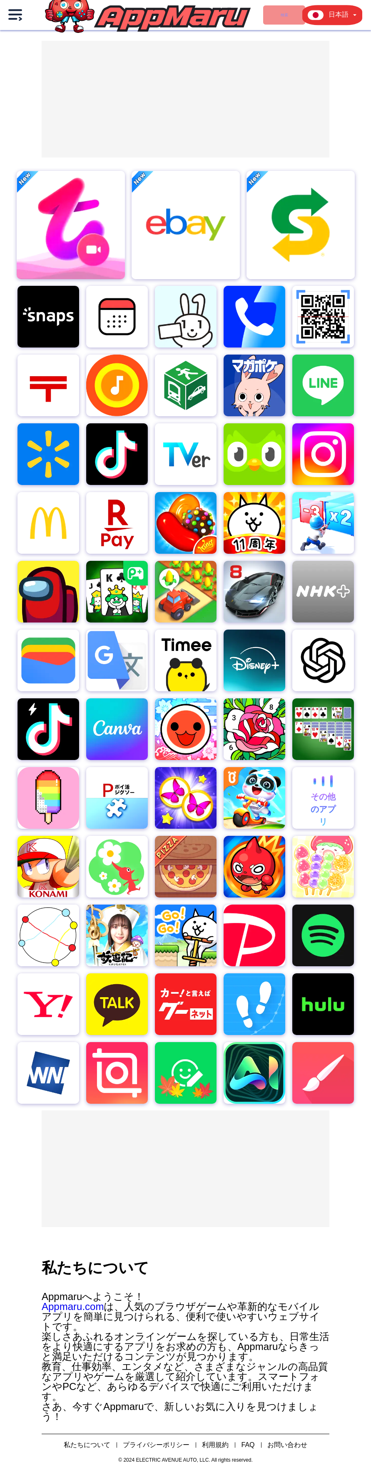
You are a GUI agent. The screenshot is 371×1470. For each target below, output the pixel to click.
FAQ (247, 1444)
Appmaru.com (73, 1306)
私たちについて (87, 1444)
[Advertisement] (185, 99)
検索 (152, 15)
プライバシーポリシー (156, 1444)
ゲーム (205, 15)
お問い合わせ (287, 1444)
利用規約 (215, 1444)
